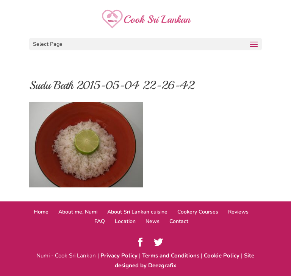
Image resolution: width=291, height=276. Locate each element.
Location (125, 221)
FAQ (99, 221)
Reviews (238, 211)
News (153, 221)
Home (41, 211)
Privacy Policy (119, 255)
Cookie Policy (221, 255)
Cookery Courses (197, 211)
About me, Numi (77, 211)
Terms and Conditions (170, 255)
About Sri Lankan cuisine (137, 211)
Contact (178, 221)
